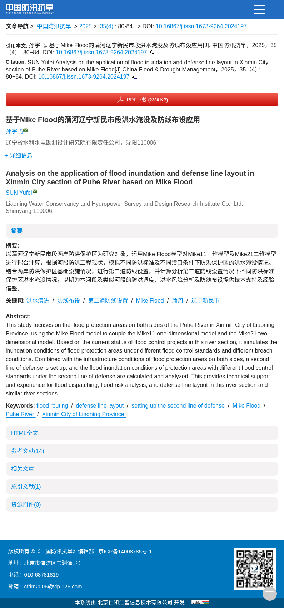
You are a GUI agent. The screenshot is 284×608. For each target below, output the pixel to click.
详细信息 (18, 156)
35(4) (107, 26)
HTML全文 (24, 433)
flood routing (53, 406)
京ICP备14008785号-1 (125, 551)
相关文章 (22, 469)
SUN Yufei (19, 193)
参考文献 (27, 451)
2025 (85, 26)
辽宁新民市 (206, 301)
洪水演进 (38, 301)
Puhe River (21, 414)
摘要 (17, 231)
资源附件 (26, 505)
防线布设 (69, 301)
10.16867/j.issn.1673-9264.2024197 (201, 26)
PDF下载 (147, 100)
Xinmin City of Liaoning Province (84, 414)
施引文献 (26, 487)
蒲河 (178, 301)
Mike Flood (151, 301)
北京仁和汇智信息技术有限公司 (135, 602)
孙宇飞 (14, 131)
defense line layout (100, 406)
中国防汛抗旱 (54, 26)
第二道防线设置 (108, 301)
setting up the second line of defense (178, 406)
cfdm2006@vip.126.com (53, 586)
